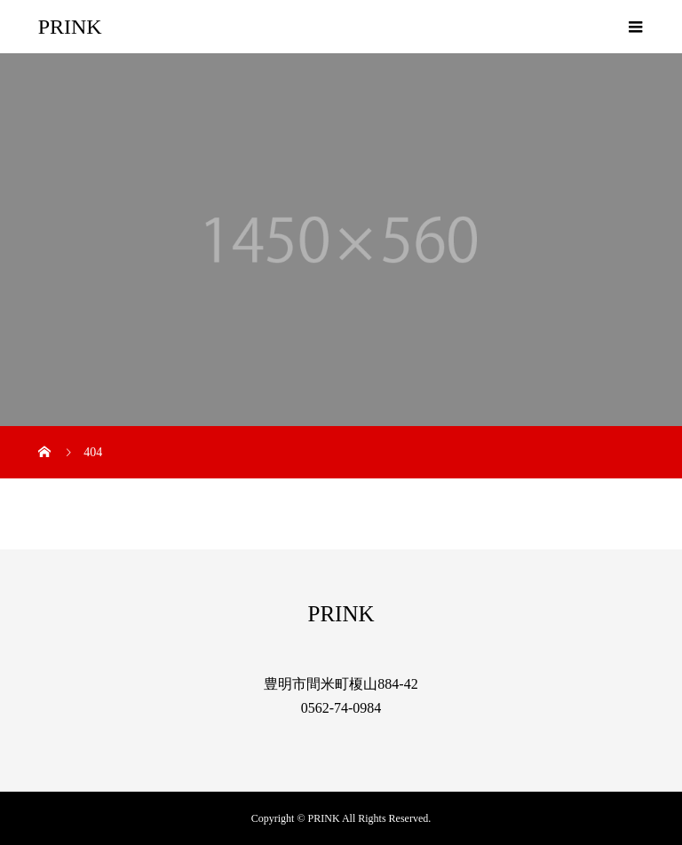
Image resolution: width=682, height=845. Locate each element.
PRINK (70, 26)
